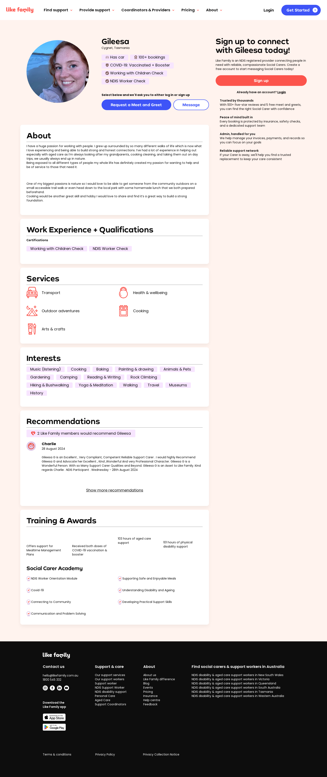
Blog (146, 683)
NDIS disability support (111, 692)
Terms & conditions (57, 754)
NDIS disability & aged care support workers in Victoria (230, 679)
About (214, 10)
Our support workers (109, 679)
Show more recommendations (114, 490)
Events (148, 687)
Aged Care (102, 700)
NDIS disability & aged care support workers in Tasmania (232, 692)
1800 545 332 (52, 680)
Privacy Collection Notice (161, 754)
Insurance (150, 696)
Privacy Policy (105, 754)
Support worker (106, 683)
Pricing (190, 10)
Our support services (110, 675)
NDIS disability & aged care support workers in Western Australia (238, 696)
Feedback (150, 704)
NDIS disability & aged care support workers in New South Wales (237, 675)
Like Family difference (159, 679)
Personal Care (105, 696)
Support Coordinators (110, 704)
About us (149, 675)
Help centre (151, 700)
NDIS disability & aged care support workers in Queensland (234, 683)
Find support (58, 10)
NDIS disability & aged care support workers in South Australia (236, 687)
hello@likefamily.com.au (60, 675)
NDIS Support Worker (110, 687)
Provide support (97, 10)
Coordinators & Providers (148, 10)
